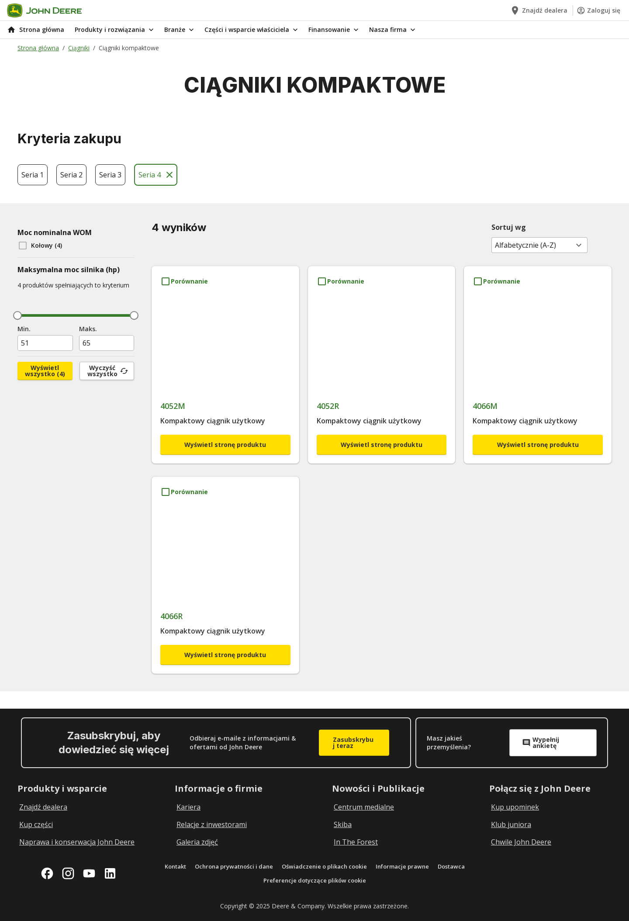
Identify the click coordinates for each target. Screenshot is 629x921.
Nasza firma (393, 29)
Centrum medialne (364, 807)
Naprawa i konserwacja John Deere (77, 842)
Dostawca (451, 866)
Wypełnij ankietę (540, 742)
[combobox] (539, 245)
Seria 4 (156, 175)
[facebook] (47, 873)
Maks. (88, 329)
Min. (24, 329)
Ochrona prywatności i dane (234, 866)
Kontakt (175, 866)
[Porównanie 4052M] (184, 281)
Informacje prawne (402, 866)
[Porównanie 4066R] (184, 492)
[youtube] (89, 873)
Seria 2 (71, 175)
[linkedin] (110, 873)
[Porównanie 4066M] (496, 281)
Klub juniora (511, 824)
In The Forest (356, 842)
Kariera (188, 807)
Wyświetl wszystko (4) (45, 371)
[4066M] (538, 361)
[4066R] (225, 571)
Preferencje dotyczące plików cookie (314, 880)
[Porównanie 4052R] (340, 281)
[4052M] (225, 361)
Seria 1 (32, 175)
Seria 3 (110, 175)
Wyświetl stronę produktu (225, 444)
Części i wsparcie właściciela (252, 29)
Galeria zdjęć (197, 842)
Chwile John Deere (521, 842)
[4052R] (382, 361)
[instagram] (68, 873)
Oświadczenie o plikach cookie (324, 866)
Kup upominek (515, 807)
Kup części (36, 824)
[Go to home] (44, 10)
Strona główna (38, 48)
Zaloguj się (598, 10)
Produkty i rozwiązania (115, 29)
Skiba (343, 824)
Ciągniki (79, 48)
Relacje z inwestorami (211, 824)
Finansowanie (334, 29)
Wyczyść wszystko (107, 371)
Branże (180, 29)
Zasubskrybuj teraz (353, 742)
